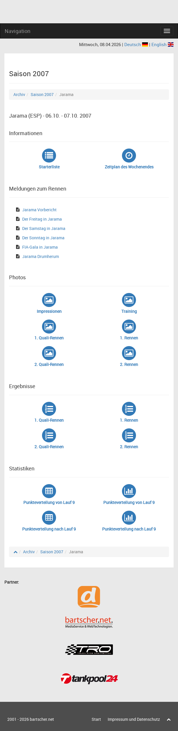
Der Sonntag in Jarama (43, 237)
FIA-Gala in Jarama (40, 247)
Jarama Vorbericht (39, 209)
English (162, 44)
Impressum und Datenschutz (134, 719)
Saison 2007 (42, 94)
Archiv (19, 94)
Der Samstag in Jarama (43, 228)
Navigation (17, 30)
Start (96, 719)
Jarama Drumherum (40, 256)
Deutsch (136, 44)
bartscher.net (42, 719)
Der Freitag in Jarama (42, 219)
